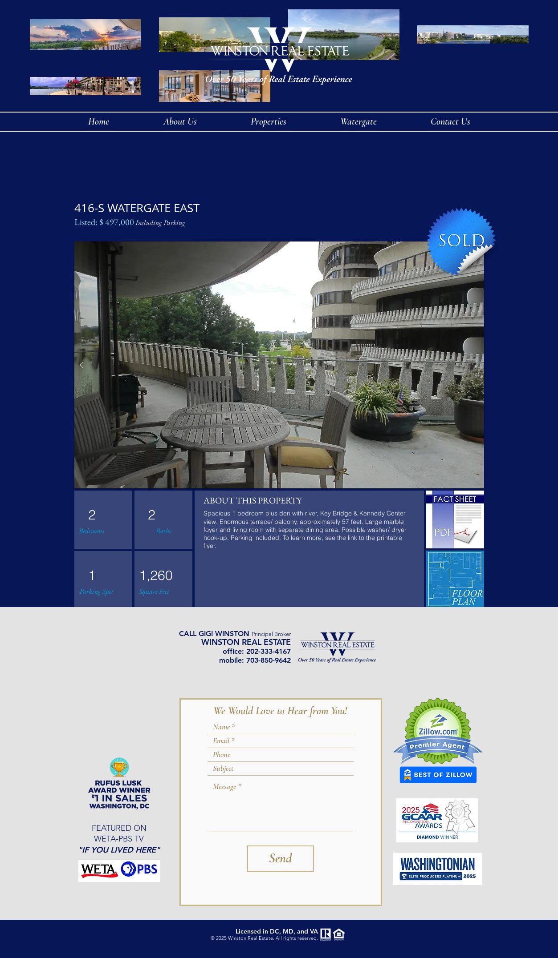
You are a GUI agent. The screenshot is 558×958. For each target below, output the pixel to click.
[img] (455, 579)
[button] (279, 365)
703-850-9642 (268, 660)
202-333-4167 (268, 651)
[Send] (280, 858)
